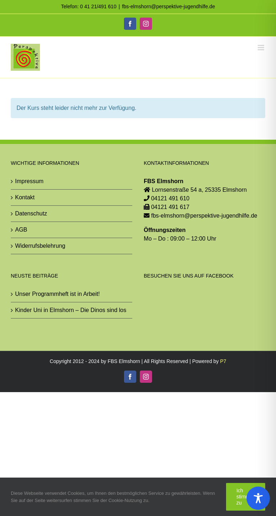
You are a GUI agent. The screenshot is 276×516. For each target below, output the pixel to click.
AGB (21, 230)
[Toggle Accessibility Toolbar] (258, 498)
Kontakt (24, 197)
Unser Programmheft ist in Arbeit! (57, 294)
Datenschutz (31, 213)
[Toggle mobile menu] (261, 47)
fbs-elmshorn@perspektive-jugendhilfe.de (168, 6)
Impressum (29, 181)
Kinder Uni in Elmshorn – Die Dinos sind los (70, 310)
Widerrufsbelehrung (40, 246)
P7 (223, 361)
